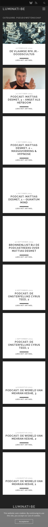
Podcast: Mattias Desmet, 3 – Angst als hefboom (24, 99)
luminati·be (14, 9)
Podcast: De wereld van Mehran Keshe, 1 (24, 483)
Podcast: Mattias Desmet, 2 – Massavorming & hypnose (23, 150)
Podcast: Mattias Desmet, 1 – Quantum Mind (24, 199)
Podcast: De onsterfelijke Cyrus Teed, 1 (24, 344)
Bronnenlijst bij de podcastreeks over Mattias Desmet (24, 247)
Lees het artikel (24, 60)
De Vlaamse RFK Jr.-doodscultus (24, 53)
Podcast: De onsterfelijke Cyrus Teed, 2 (24, 296)
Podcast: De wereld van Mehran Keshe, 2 (24, 437)
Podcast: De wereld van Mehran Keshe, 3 (24, 392)
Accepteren (24, 521)
